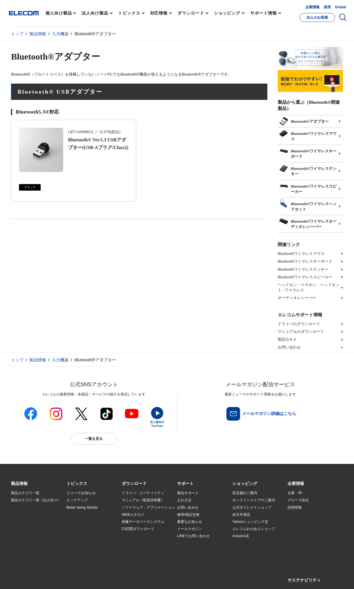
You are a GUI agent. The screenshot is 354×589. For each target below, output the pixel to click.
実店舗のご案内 (244, 493)
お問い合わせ (289, 347)
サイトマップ (53, 577)
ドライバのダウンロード (299, 324)
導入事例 (18, 529)
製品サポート (188, 493)
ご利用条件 (75, 577)
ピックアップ (77, 500)
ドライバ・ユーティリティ (143, 493)
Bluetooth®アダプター (304, 120)
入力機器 (60, 33)
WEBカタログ (133, 515)
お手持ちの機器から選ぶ (86, 529)
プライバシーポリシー (104, 577)
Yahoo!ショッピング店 (250, 522)
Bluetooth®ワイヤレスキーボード (308, 152)
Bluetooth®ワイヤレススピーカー (308, 187)
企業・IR (295, 493)
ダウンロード (190, 13)
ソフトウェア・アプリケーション (148, 507)
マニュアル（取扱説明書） (143, 500)
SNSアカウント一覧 (24, 578)
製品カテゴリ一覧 (25, 493)
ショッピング (227, 13)
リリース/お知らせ (81, 493)
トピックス (129, 13)
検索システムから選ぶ (84, 543)
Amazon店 (240, 536)
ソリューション (23, 522)
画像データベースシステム (143, 522)
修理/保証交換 (188, 515)
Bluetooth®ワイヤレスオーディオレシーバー (308, 222)
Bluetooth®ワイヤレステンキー (308, 169)
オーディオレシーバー (297, 298)
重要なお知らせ (189, 522)
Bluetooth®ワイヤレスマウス (308, 134)
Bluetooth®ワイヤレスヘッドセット (308, 204)
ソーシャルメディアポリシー (144, 577)
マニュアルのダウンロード (301, 331)
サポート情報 (263, 13)
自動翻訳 (200, 577)
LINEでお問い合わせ (193, 536)
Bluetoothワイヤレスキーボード (305, 261)
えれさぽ (184, 500)
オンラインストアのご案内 (253, 500)
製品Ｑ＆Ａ (287, 339)
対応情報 (159, 13)
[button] (76, 483)
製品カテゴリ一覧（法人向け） (36, 500)
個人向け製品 (58, 13)
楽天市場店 (241, 515)
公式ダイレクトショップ (252, 507)
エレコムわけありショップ (253, 529)
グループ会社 (298, 500)
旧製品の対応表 (78, 550)
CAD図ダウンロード (138, 529)
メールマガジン (189, 529)
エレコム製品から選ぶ (84, 536)
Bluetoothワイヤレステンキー (303, 269)
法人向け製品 (95, 13)
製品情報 (37, 33)
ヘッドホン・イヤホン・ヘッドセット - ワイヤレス (308, 287)
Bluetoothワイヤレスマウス (301, 253)
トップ (17, 33)
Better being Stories (82, 507)
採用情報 (295, 507)
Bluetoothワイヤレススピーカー (305, 277)
